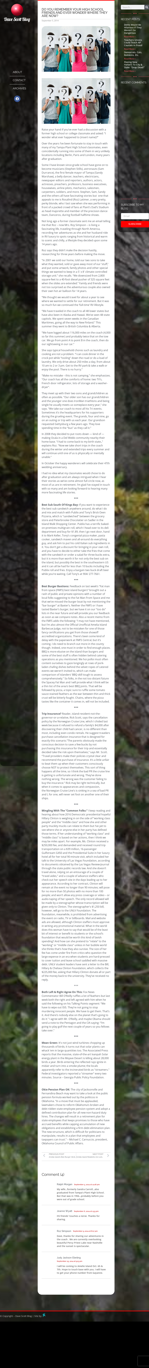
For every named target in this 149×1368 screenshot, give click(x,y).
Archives (19, 88)
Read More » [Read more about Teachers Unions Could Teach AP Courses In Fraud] (129, 49)
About (17, 72)
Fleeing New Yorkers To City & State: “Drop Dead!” (134, 65)
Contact (19, 80)
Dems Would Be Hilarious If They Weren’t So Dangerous (132, 28)
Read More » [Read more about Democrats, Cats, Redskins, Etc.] (129, 58)
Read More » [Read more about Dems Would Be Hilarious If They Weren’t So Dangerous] (129, 36)
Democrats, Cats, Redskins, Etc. (133, 54)
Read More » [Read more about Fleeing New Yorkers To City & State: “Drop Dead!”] (129, 71)
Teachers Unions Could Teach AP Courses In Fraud (133, 42)
